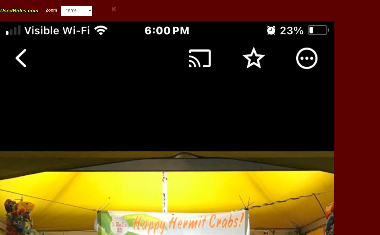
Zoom (28, 10)
